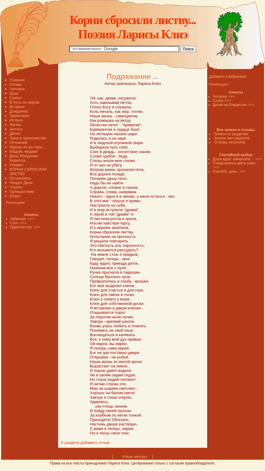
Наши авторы (135, 456)
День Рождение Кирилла (24, 158)
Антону (16, 129)
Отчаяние (18, 142)
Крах (14, 93)
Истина (16, 120)
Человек (17, 89)
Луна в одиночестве (28, 138)
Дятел (15, 133)
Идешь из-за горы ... (28, 147)
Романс (16, 165)
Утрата (16, 187)
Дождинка (19, 111)
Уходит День (21, 182)
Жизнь (15, 124)
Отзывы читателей (229, 142)
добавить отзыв (94, 442)
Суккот (16, 98)
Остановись (20, 178)
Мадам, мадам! (24, 151)
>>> (231, 96)
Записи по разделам (231, 134)
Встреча (17, 107)
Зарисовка (19, 115)
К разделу (70, 442)
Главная (17, 80)
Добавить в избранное (227, 76)
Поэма (15, 84)
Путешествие (22, 191)
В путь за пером (24, 102)
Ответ (15, 196)
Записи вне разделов (231, 138)
